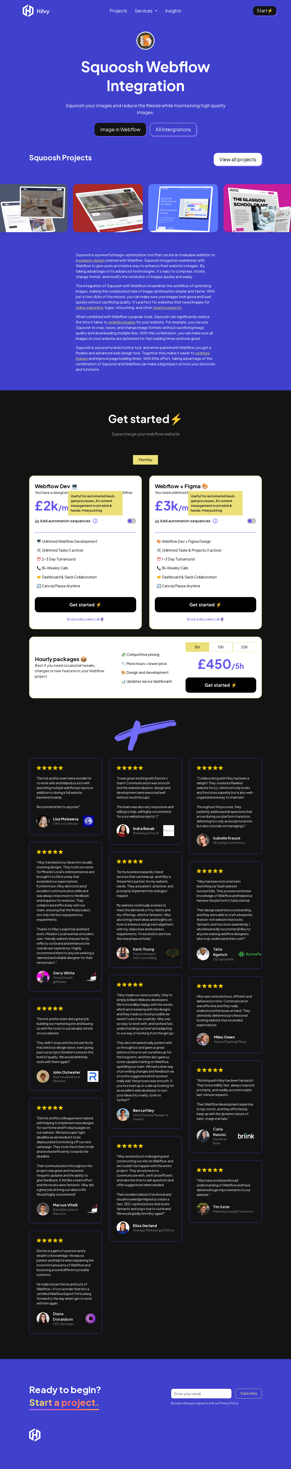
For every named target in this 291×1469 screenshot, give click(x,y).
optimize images (121, 322)
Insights (173, 10)
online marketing (89, 307)
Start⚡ (264, 10)
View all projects (237, 159)
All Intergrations (173, 129)
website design (91, 260)
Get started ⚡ (85, 605)
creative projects (167, 307)
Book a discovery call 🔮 (85, 619)
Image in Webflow (120, 129)
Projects (118, 10)
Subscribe (248, 1393)
